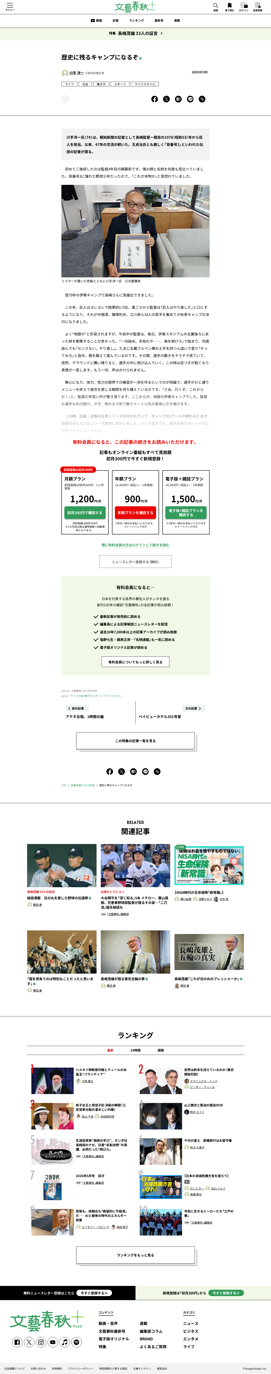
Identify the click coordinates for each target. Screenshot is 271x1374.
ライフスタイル (144, 84)
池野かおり (205, 899)
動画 (99, 20)
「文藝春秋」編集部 (118, 914)
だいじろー (197, 1188)
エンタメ (190, 1339)
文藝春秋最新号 (112, 1331)
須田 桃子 (122, 1227)
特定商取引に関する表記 (113, 1368)
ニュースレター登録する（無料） (135, 561)
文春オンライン (142, 1368)
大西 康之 (87, 1081)
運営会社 (162, 1368)
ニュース (190, 1323)
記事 (116, 20)
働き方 (101, 84)
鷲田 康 (37, 904)
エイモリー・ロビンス (95, 1227)
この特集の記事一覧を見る (135, 740)
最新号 (159, 20)
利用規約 (57, 1368)
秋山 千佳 (87, 1116)
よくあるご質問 (153, 1347)
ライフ (69, 84)
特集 (102, 1347)
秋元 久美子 (197, 1147)
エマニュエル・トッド (204, 1081)
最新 (110, 1050)
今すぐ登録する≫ (94, 1292)
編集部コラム (151, 1331)
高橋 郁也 (196, 1194)
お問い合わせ (38, 1368)
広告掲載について (14, 1368)
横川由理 (185, 899)
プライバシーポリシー (80, 1368)
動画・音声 (108, 1323)
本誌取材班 (107, 1116)
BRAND (146, 1339)
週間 (161, 1050)
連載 (177, 20)
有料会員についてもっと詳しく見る (135, 661)
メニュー (10, 9)
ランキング (136, 20)
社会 (85, 84)
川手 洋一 (76, 72)
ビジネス (190, 1331)
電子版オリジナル (114, 1339)
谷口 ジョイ (218, 1188)
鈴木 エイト (197, 1112)
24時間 (135, 1050)
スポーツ (120, 84)
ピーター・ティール (202, 1087)
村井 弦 (224, 899)
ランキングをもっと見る (135, 1255)
